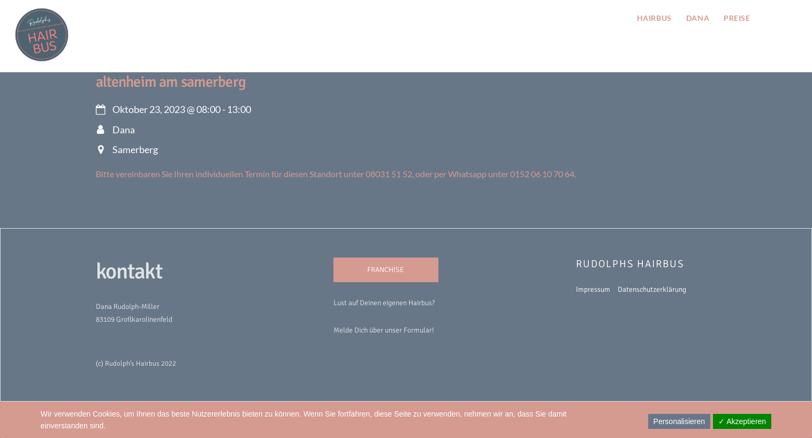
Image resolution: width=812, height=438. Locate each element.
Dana (697, 17)
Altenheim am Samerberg (171, 82)
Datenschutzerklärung (652, 289)
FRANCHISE (385, 269)
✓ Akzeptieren (742, 421)
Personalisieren (679, 421)
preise (737, 17)
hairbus (654, 17)
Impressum (593, 289)
